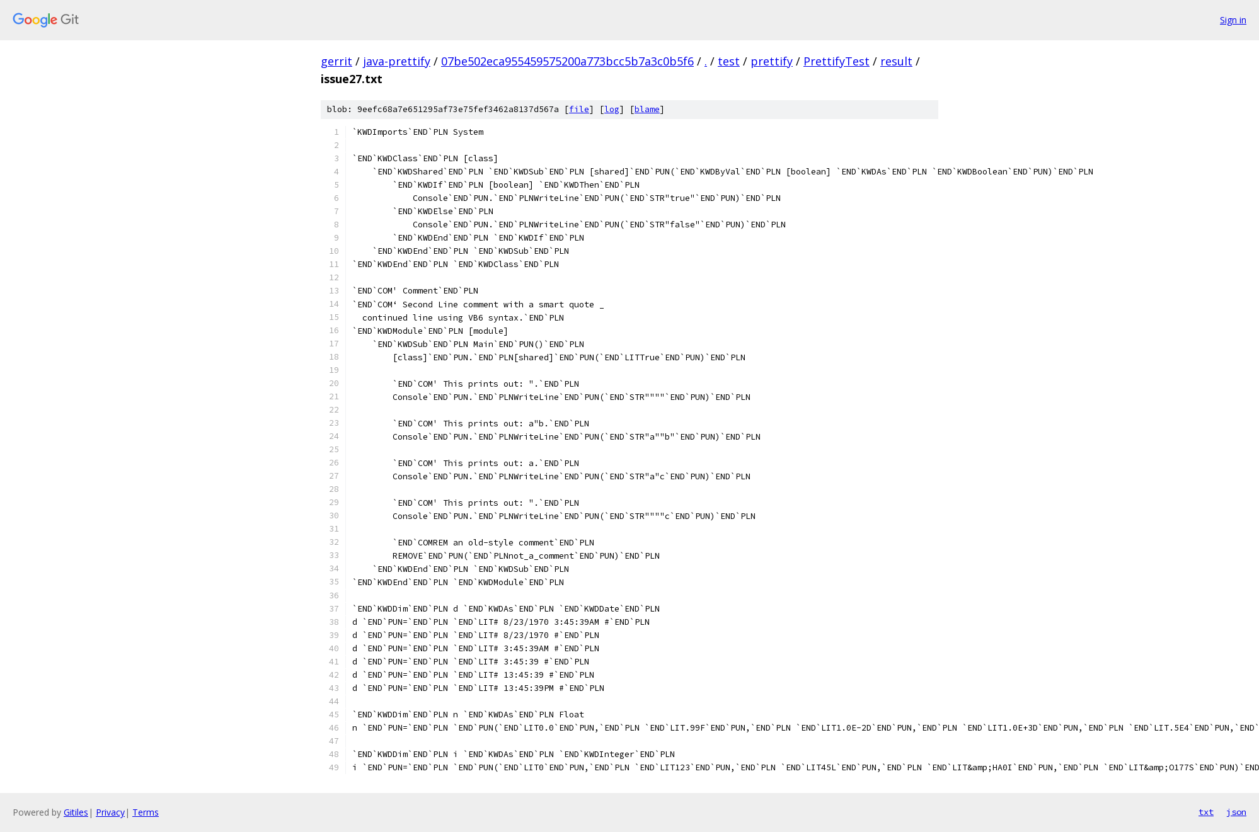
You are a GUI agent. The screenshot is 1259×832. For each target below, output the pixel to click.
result (896, 61)
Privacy (110, 812)
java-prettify (396, 61)
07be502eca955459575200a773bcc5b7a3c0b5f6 (567, 61)
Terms (145, 812)
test (729, 61)
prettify (771, 61)
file (579, 109)
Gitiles (76, 812)
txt (1206, 812)
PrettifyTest (836, 61)
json (1236, 812)
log (611, 109)
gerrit (336, 61)
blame (647, 109)
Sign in (1233, 20)
